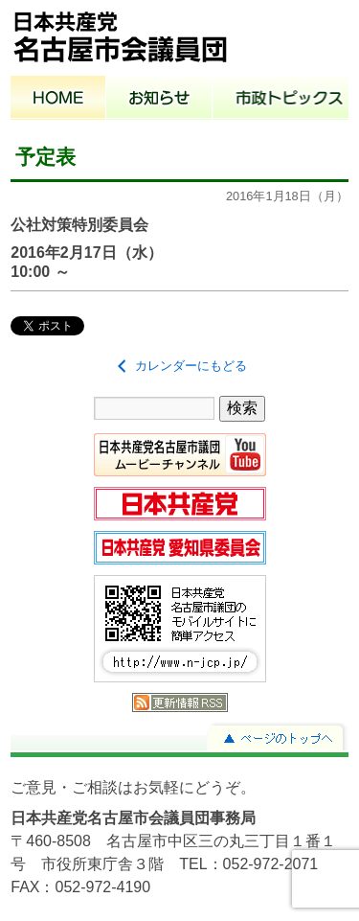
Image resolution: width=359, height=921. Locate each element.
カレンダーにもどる (179, 365)
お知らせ (159, 100)
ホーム (58, 100)
